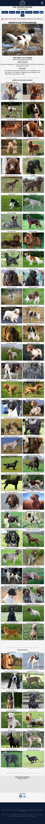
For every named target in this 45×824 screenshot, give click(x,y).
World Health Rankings (15, 814)
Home (2, 814)
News (22, 816)
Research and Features (27, 814)
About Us (7, 814)
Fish (23, 12)
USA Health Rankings (38, 814)
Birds (18, 12)
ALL (2, 18)
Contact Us (27, 816)
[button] (3, 40)
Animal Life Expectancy (15, 816)
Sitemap (33, 816)
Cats (22, 15)
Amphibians (29, 12)
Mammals (12, 12)
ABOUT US (5, 12)
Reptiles (36, 12)
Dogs (41, 12)
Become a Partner (22, 9)
